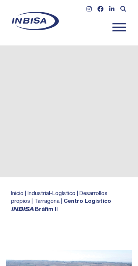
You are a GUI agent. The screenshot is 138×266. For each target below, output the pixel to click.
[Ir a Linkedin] (111, 10)
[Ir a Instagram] (89, 10)
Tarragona (47, 201)
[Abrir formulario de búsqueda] (123, 10)
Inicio (17, 194)
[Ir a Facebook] (100, 10)
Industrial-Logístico (51, 194)
